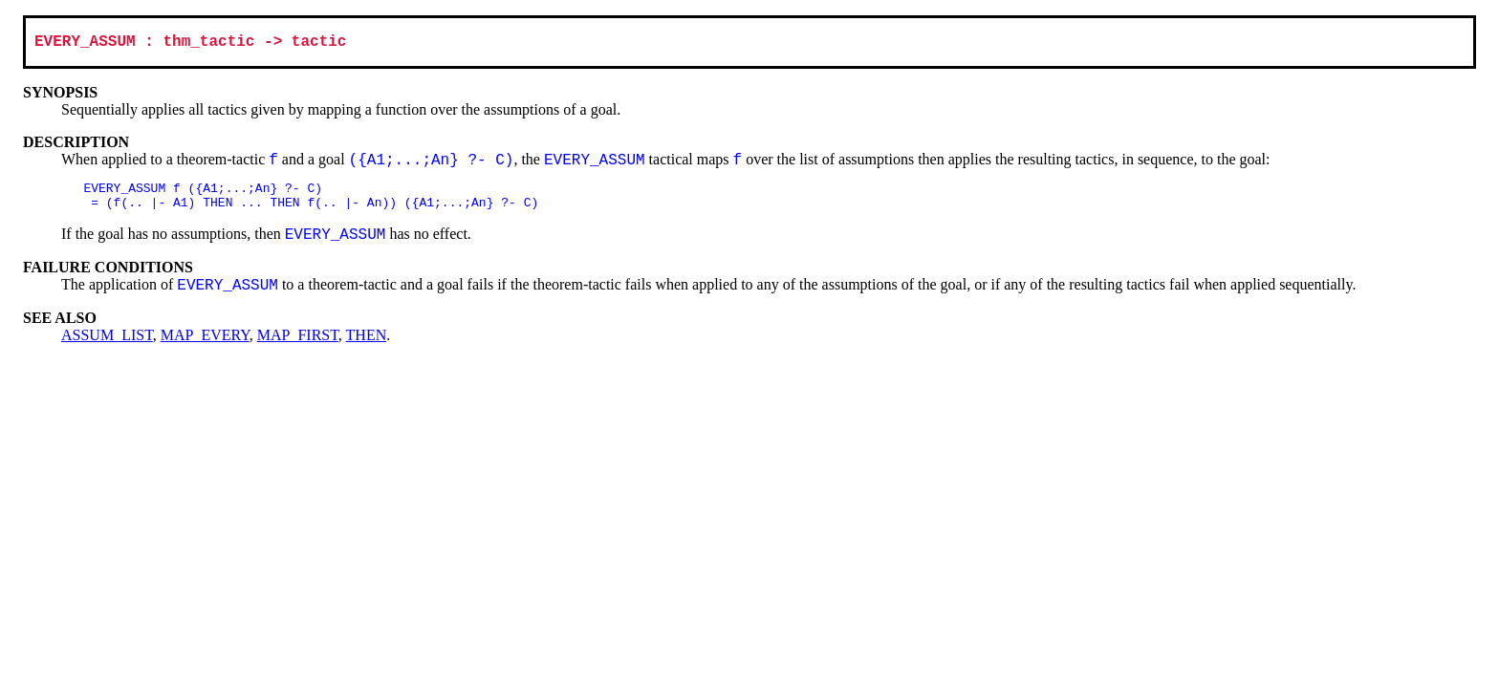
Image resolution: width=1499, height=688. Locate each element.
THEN (366, 344)
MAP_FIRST (297, 344)
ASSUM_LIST (107, 344)
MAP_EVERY (205, 344)
